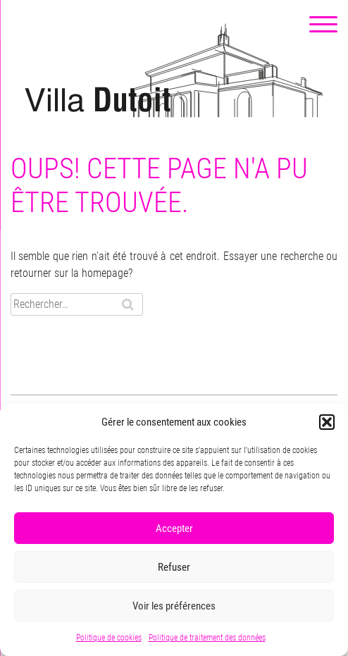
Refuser (174, 567)
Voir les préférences (174, 606)
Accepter (174, 528)
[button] (327, 422)
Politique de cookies (109, 638)
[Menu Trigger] (323, 24)
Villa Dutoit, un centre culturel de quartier (174, 70)
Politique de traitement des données (207, 638)
